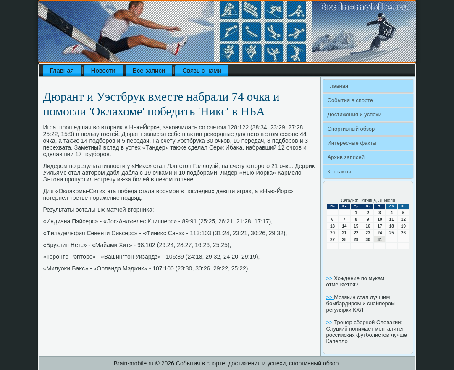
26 (403, 233)
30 (367, 239)
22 (356, 233)
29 (356, 239)
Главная (62, 70)
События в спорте (350, 100)
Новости (103, 70)
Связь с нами (201, 70)
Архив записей (346, 157)
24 (380, 233)
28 (344, 239)
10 (380, 219)
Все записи (149, 70)
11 (391, 219)
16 (367, 226)
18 (391, 226)
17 (380, 226)
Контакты (339, 171)
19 (403, 226)
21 (344, 233)
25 (391, 233)
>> (330, 278)
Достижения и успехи (354, 114)
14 (344, 226)
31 (380, 239)
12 (403, 219)
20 (332, 233)
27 (332, 239)
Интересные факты (352, 143)
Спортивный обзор (351, 129)
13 (332, 226)
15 (356, 226)
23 (367, 233)
